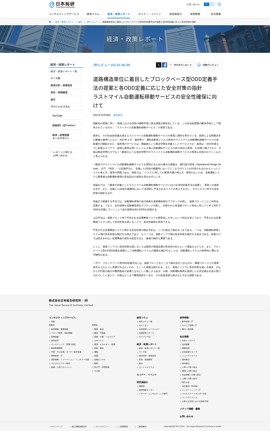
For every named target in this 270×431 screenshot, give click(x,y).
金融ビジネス (100, 359)
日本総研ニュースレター (149, 329)
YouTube (57, 115)
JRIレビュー (92, 22)
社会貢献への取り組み (191, 375)
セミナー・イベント (149, 14)
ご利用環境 (123, 426)
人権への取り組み (189, 378)
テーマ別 (143, 352)
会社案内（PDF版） (190, 386)
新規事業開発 (57, 348)
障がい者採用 (187, 329)
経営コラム (93, 14)
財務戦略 (55, 337)
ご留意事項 (141, 426)
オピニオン (143, 325)
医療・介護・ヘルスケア (104, 337)
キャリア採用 (187, 325)
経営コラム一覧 (145, 321)
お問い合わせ (193, 4)
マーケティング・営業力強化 (63, 344)
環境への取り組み (189, 371)
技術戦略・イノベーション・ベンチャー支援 (70, 359)
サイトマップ (57, 426)
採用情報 (195, 14)
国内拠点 (186, 359)
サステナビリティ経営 (60, 363)
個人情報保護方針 (79, 426)
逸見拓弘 (118, 115)
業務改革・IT (56, 356)
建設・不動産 (100, 333)
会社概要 (186, 344)
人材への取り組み (189, 367)
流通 (96, 356)
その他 (97, 371)
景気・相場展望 (145, 359)
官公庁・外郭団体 (101, 367)
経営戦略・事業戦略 (59, 329)
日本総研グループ (189, 352)
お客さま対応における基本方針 (195, 401)
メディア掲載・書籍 (190, 409)
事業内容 (186, 348)
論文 (80, 22)
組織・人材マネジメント (61, 367)
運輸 (96, 352)
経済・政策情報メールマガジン (60, 136)
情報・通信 (99, 348)
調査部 (142, 386)
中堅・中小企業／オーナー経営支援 (66, 352)
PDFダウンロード (183, 64)
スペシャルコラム (146, 367)
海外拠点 (186, 363)
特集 (53, 321)
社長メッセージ (188, 340)
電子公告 (186, 382)
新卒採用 (186, 321)
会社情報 (216, 14)
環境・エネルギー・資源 (104, 344)
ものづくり (99, 340)
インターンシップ (189, 390)
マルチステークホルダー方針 (194, 394)
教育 (96, 363)
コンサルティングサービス (64, 14)
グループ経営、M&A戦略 (61, 333)
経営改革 (55, 340)
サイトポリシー (102, 426)
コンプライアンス (189, 397)
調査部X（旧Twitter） (64, 125)
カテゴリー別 (144, 337)
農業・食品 (99, 329)
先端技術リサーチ (146, 333)
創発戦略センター (146, 390)
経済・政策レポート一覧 (64, 71)
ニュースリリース (189, 356)
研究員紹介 (175, 14)
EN (211, 4)
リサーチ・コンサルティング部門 (153, 394)
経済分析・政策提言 (147, 356)
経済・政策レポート (118, 14)
